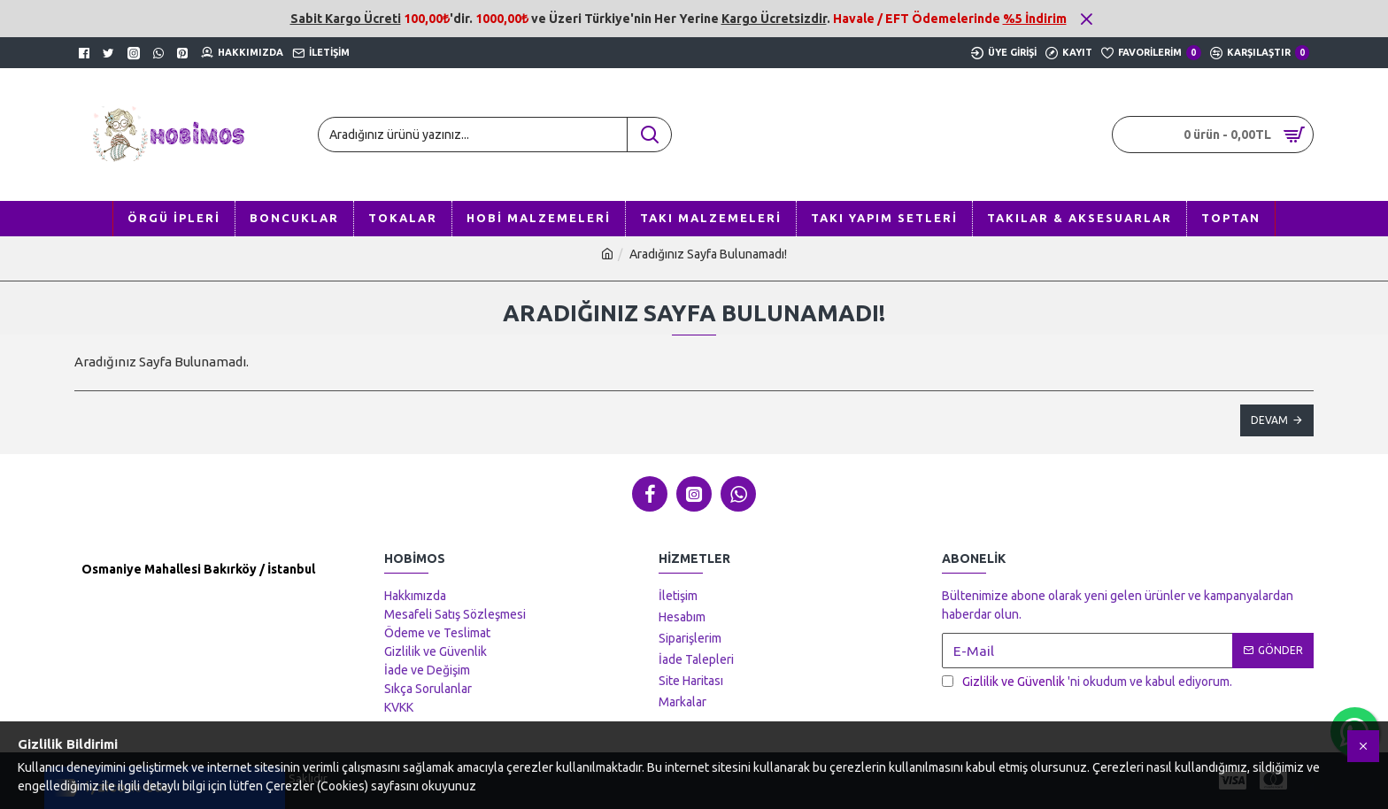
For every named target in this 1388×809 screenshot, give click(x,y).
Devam (1269, 420)
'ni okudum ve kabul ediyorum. (1087, 682)
